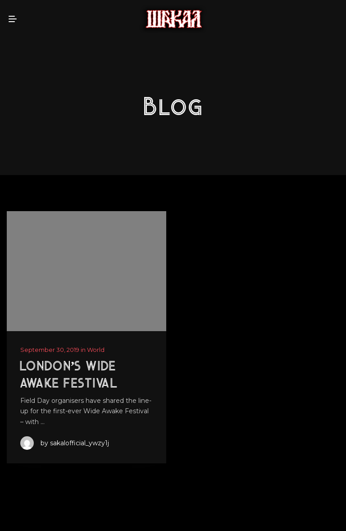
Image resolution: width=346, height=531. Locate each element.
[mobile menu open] (12, 19)
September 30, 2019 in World (62, 349)
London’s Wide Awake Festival (68, 375)
